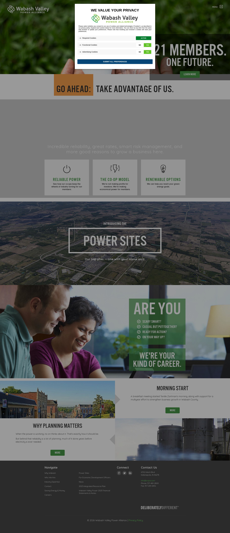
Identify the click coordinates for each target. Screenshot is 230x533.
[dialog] (115, 37)
